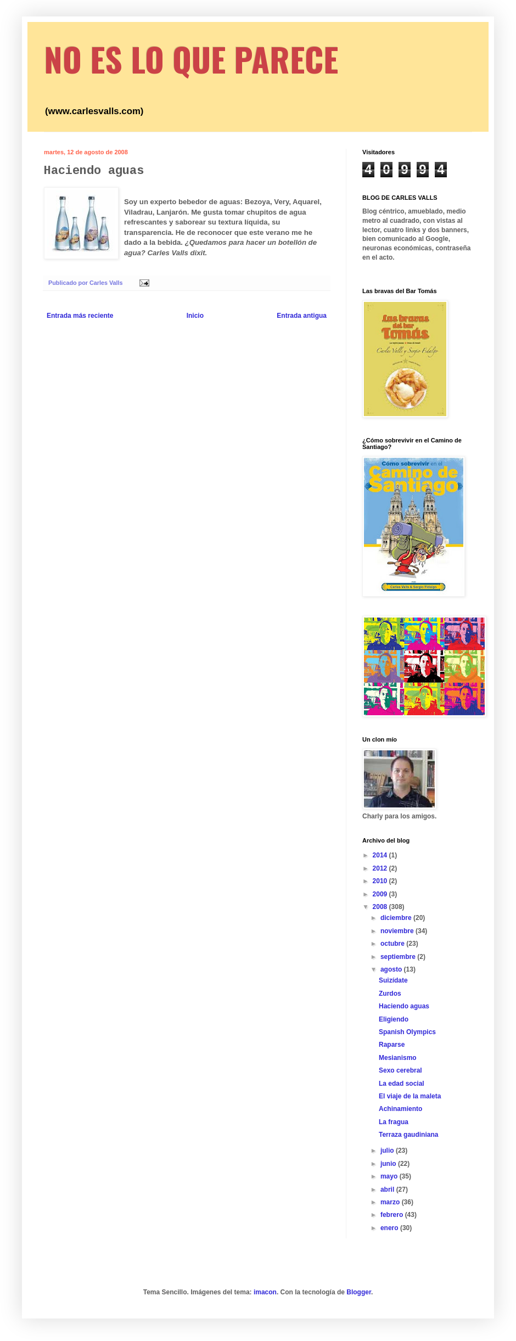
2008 (381, 907)
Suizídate (393, 980)
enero (390, 1228)
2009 (381, 894)
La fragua (393, 1122)
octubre (393, 943)
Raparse (392, 1044)
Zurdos (390, 993)
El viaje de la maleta (410, 1096)
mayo (390, 1176)
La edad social (401, 1083)
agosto (392, 969)
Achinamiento (400, 1109)
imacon (265, 1292)
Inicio (195, 315)
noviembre (398, 931)
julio (388, 1150)
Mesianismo (398, 1058)
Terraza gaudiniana (408, 1134)
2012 (381, 868)
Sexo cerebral (400, 1070)
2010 (381, 881)
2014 (381, 855)
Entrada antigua (302, 315)
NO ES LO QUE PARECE (191, 58)
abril (388, 1189)
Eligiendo (393, 1019)
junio (389, 1164)
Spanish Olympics (407, 1032)
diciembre (396, 918)
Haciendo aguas (404, 1006)
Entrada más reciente (80, 315)
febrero (392, 1215)
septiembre (398, 957)
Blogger (358, 1292)
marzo (391, 1202)
